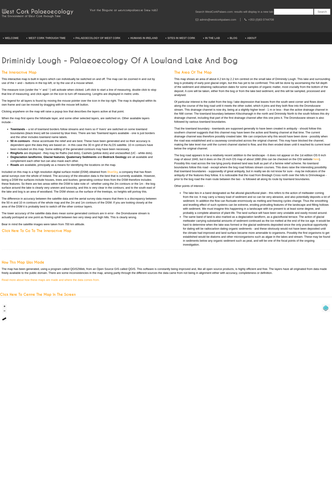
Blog (233, 38)
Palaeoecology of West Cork (98, 38)
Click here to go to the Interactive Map (36, 231)
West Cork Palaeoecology (37, 12)
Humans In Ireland (144, 38)
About (252, 38)
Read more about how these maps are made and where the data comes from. (51, 280)
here (316, 159)
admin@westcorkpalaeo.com (218, 19)
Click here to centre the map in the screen (38, 294)
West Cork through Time (46, 38)
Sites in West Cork (181, 38)
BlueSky (112, 172)
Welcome (12, 38)
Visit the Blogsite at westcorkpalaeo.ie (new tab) (124, 10)
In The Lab (212, 38)
